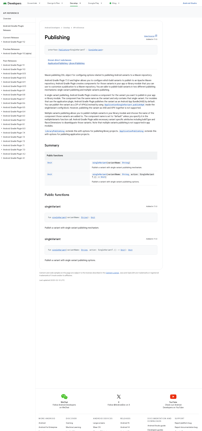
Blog (114, 3)
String (125, 162)
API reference (11, 13)
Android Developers (52, 28)
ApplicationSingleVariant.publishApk (124, 104)
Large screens (99, 423)
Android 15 (124, 423)
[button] (17, 42)
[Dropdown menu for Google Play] (102, 3)
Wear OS (97, 427)
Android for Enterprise (48, 427)
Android (42, 423)
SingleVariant (95, 49)
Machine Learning (73, 427)
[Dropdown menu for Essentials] (40, 3)
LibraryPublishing (77, 63)
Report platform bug (183, 423)
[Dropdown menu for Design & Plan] (63, 3)
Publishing (64, 49)
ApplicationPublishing (58, 63)
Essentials (32, 3)
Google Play (93, 3)
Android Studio (190, 3)
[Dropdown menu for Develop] (81, 3)
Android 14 (125, 427)
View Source (149, 36)
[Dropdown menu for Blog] (120, 3)
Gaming (69, 423)
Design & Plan (53, 3)
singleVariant (100, 162)
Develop (66, 28)
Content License (112, 273)
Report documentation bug (186, 427)
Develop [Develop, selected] (74, 3)
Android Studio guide (156, 425)
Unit (49, 162)
